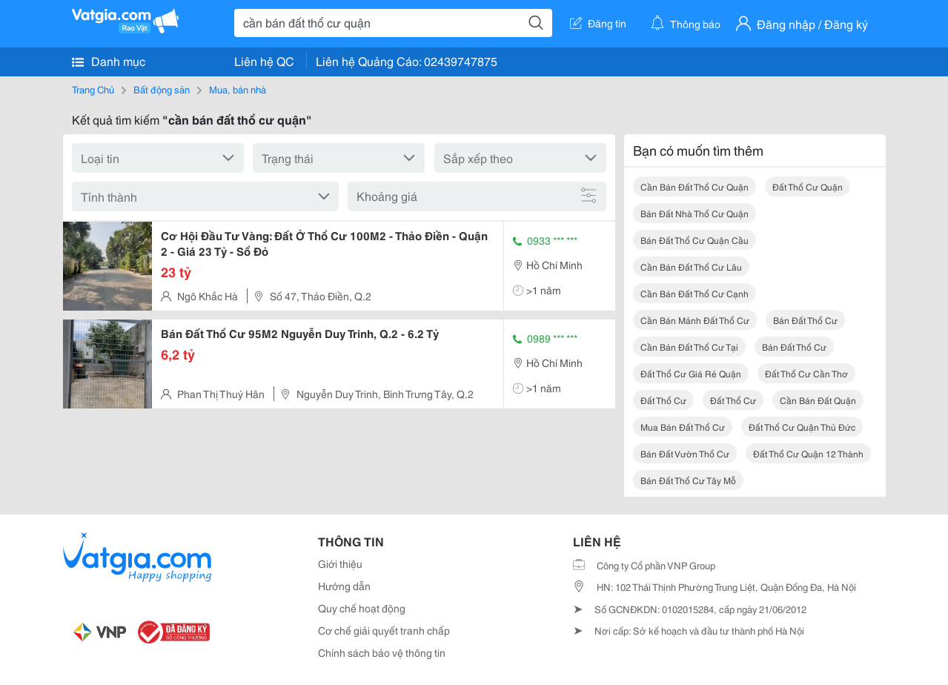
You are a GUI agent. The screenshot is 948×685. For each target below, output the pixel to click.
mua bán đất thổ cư (682, 426)
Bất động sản (161, 89)
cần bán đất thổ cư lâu (691, 266)
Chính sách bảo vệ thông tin (381, 652)
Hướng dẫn (344, 585)
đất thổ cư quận (807, 186)
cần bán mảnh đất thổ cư (694, 320)
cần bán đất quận (818, 400)
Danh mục (108, 61)
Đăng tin (598, 23)
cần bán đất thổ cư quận (694, 186)
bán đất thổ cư (805, 320)
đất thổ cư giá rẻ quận (690, 373)
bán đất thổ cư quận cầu (694, 240)
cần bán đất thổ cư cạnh (694, 293)
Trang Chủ (93, 89)
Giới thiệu (340, 563)
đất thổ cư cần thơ (806, 373)
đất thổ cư (663, 400)
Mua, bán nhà (237, 89)
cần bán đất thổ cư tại (689, 346)
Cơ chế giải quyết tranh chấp (384, 630)
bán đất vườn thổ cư (684, 453)
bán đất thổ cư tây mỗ (688, 480)
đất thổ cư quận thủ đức (802, 426)
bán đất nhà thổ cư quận (694, 213)
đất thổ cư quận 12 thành (808, 453)
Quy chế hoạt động (361, 607)
